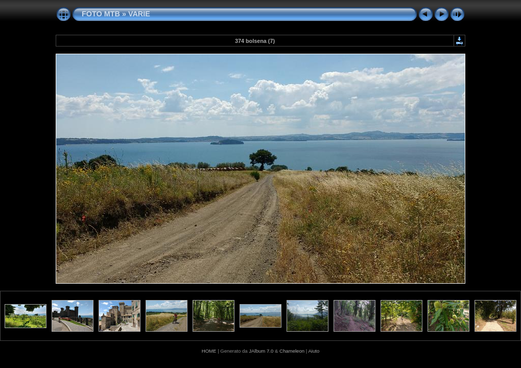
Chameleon (291, 351)
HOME (209, 351)
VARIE (139, 14)
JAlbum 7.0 (261, 351)
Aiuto (313, 351)
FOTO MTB (101, 14)
